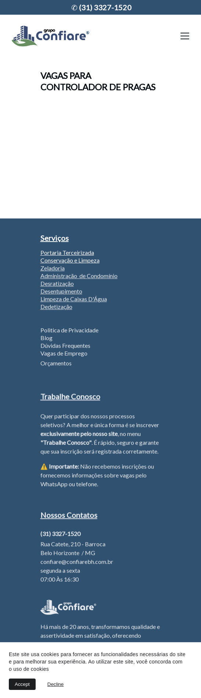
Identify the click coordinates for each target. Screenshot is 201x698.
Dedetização (56, 307)
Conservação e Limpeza (70, 260)
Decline (55, 684)
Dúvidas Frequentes (65, 346)
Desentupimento (61, 292)
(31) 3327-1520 (105, 7)
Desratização (57, 284)
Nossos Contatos (68, 515)
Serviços (54, 238)
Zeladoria (52, 268)
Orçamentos (56, 364)
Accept (22, 684)
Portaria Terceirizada (67, 252)
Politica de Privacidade (69, 331)
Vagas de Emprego (63, 354)
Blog (46, 338)
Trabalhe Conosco (70, 397)
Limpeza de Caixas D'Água (73, 299)
